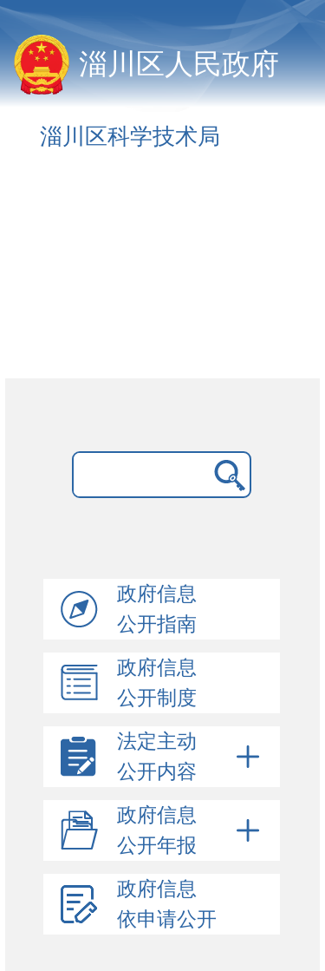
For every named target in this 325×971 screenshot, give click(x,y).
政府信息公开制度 (157, 683)
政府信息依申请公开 (167, 904)
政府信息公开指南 (157, 609)
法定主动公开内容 (191, 757)
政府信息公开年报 (191, 830)
